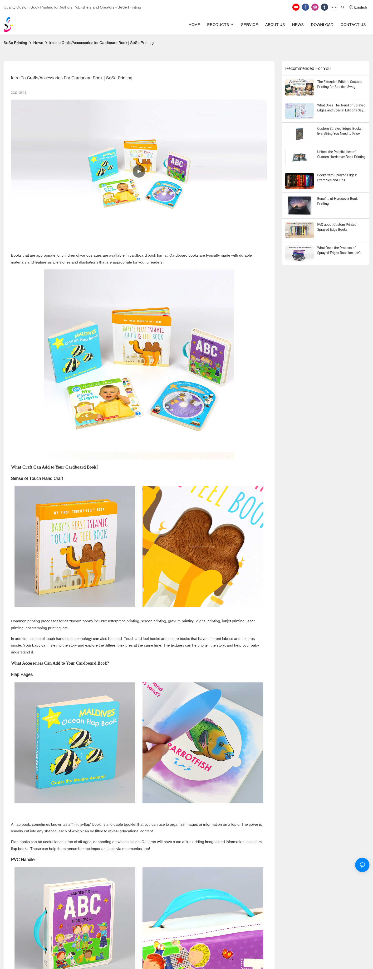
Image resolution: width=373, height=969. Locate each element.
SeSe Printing (15, 42)
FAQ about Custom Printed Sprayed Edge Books (337, 227)
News (38, 42)
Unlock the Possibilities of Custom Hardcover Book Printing (341, 154)
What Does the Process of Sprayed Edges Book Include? (339, 250)
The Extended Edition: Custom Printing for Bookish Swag (339, 84)
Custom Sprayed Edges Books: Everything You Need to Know (340, 131)
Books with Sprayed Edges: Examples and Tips (337, 177)
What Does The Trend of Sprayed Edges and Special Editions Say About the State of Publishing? (341, 108)
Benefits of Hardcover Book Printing (337, 201)
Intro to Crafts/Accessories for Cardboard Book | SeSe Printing (101, 42)
